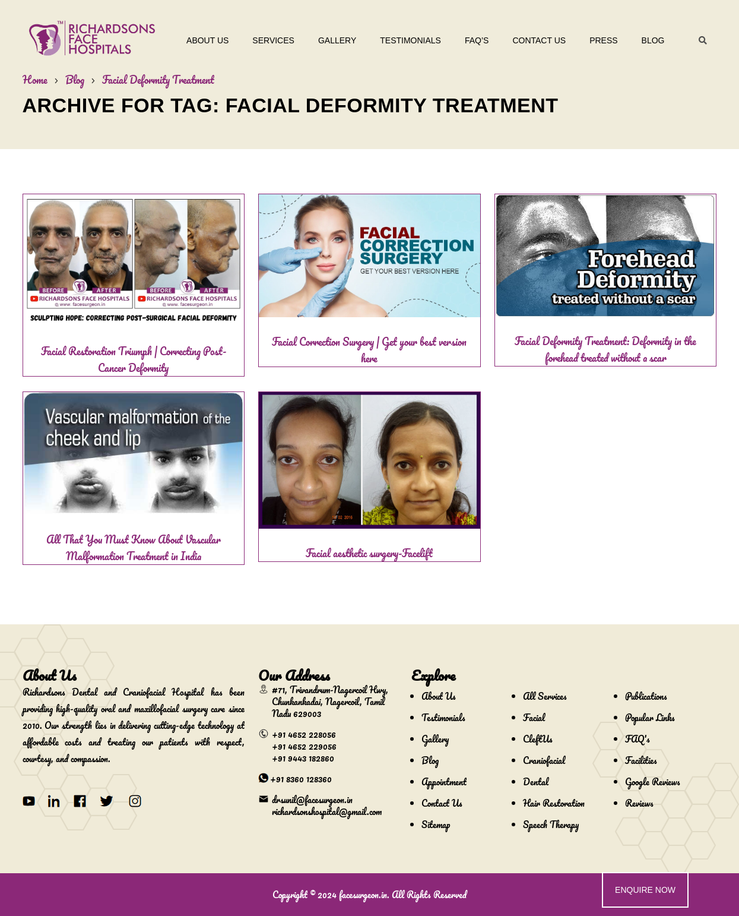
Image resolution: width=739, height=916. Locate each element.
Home (35, 79)
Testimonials (410, 40)
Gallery (337, 40)
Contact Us (539, 40)
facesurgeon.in (363, 894)
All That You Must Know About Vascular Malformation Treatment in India (133, 547)
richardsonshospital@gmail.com (327, 811)
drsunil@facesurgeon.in (312, 799)
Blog (653, 40)
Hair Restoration (554, 803)
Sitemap (435, 824)
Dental (535, 782)
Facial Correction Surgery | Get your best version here (369, 350)
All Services (545, 696)
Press (603, 40)
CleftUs (538, 739)
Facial (534, 717)
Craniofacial (544, 760)
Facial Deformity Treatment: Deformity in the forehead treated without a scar (605, 349)
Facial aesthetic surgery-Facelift (369, 553)
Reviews (639, 803)
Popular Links (650, 717)
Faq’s (477, 40)
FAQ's (637, 739)
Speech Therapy (551, 824)
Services (273, 40)
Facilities (641, 760)
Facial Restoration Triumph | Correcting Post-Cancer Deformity (133, 359)
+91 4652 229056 (304, 746)
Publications (646, 696)
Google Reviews (652, 782)
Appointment (444, 782)
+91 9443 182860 (303, 758)
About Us (207, 40)
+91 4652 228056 (304, 734)
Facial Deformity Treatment (158, 79)
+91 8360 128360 (301, 779)
